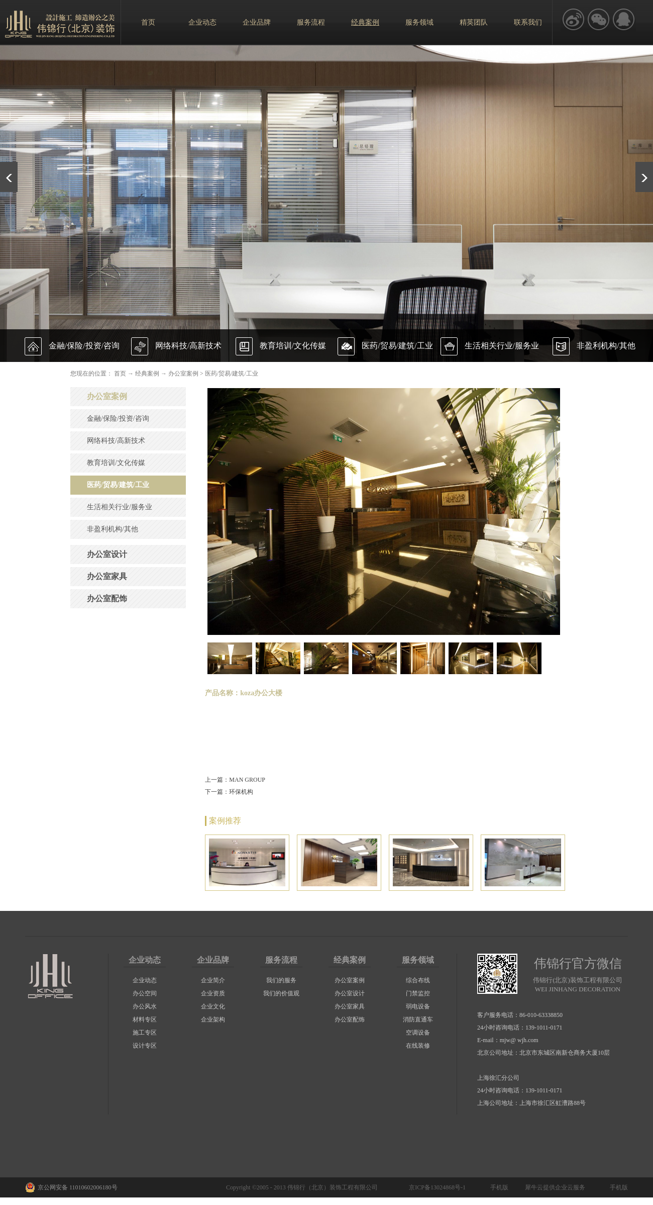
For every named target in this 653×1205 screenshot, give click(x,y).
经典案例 (147, 373)
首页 (148, 22)
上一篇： (235, 779)
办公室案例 (183, 373)
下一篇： (229, 791)
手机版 (497, 1187)
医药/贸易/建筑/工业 (231, 373)
